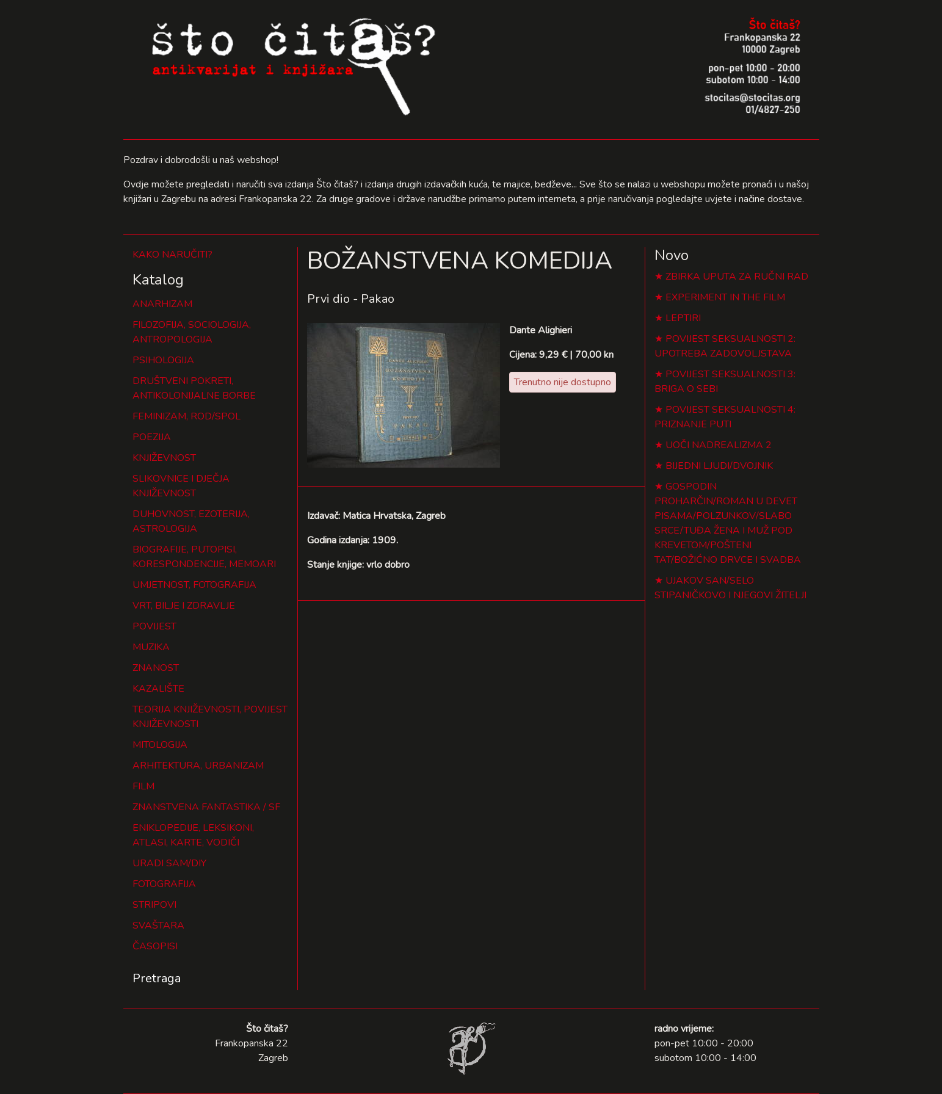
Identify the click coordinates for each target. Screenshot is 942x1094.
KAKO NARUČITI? (172, 254)
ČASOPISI (155, 946)
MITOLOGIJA (159, 745)
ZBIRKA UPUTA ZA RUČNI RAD (736, 276)
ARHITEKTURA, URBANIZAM (198, 765)
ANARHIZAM (162, 304)
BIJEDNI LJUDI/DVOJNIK (719, 466)
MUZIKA (151, 647)
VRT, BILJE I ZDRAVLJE (183, 605)
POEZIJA (151, 437)
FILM (143, 786)
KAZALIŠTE (158, 688)
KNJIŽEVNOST (164, 458)
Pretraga (156, 978)
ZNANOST (155, 668)
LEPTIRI (683, 318)
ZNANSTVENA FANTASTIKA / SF (206, 807)
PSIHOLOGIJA (163, 360)
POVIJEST (154, 626)
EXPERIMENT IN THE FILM (725, 297)
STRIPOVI (154, 904)
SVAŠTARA (158, 925)
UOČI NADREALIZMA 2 (718, 445)
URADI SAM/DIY (169, 863)
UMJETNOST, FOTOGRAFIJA (194, 585)
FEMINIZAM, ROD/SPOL (186, 416)
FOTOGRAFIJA (164, 884)
